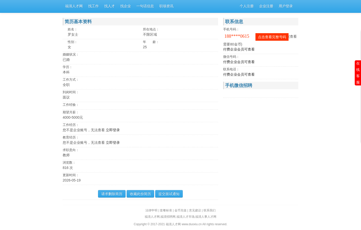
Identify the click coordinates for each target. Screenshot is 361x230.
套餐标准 (166, 210)
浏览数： (69, 162)
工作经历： (71, 125)
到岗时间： (71, 92)
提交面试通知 (168, 194)
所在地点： (151, 29)
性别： (72, 42)
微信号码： (231, 57)
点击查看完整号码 (272, 37)
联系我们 (210, 210)
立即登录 (113, 130)
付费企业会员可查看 (239, 49)
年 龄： (151, 42)
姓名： (72, 29)
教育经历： (71, 137)
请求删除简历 (111, 194)
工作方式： (71, 79)
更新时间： (71, 175)
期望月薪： (71, 112)
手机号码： (231, 29)
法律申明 (151, 210)
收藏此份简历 (140, 194)
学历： (67, 67)
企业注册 (266, 6)
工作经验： (71, 105)
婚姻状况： (71, 54)
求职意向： (71, 150)
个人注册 (247, 6)
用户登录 (286, 6)
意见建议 (195, 210)
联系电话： (231, 69)
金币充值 (180, 210)
